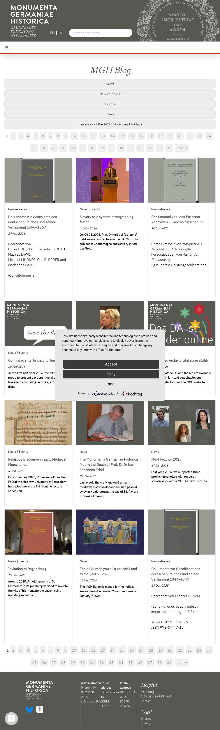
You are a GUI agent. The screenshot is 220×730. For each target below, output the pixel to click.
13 (103, 136)
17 (141, 136)
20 (170, 136)
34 (121, 148)
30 (82, 148)
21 (180, 136)
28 (63, 148)
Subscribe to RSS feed (156, 696)
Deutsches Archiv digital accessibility (180, 360)
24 (209, 136)
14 (112, 136)
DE (60, 33)
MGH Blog (147, 692)
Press (110, 114)
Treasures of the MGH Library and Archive (110, 124)
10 (74, 136)
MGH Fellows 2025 (166, 459)
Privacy (145, 723)
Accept (111, 364)
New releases (110, 94)
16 (132, 136)
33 (111, 148)
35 (130, 148)
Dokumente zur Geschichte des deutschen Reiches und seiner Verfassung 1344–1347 (175, 574)
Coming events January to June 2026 (37, 360)
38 (159, 148)
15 (122, 136)
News (110, 84)
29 (73, 148)
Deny (111, 374)
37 (150, 148)
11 (83, 136)
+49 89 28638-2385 (88, 692)
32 (102, 148)
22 (189, 136)
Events (110, 104)
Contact (146, 701)
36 (140, 148)
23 (199, 136)
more (111, 383)
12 (93, 136)
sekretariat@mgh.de (95, 701)
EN (52, 33)
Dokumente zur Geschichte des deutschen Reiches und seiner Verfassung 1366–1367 (32, 222)
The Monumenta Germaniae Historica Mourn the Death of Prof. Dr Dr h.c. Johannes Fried (109, 464)
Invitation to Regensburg (27, 569)
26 (44, 148)
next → (182, 148)
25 (34, 148)
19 (160, 136)
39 (169, 148)
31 (92, 148)
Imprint (146, 719)
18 (151, 136)
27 (53, 148)
